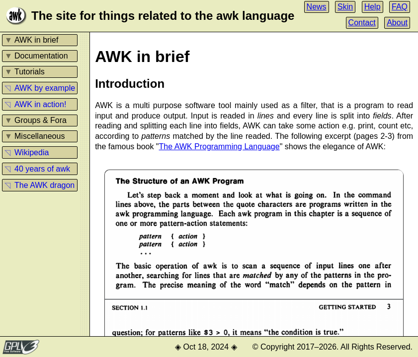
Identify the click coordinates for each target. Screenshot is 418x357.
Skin (345, 6)
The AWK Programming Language (219, 146)
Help (372, 6)
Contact (362, 22)
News (317, 6)
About (397, 22)
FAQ (400, 6)
